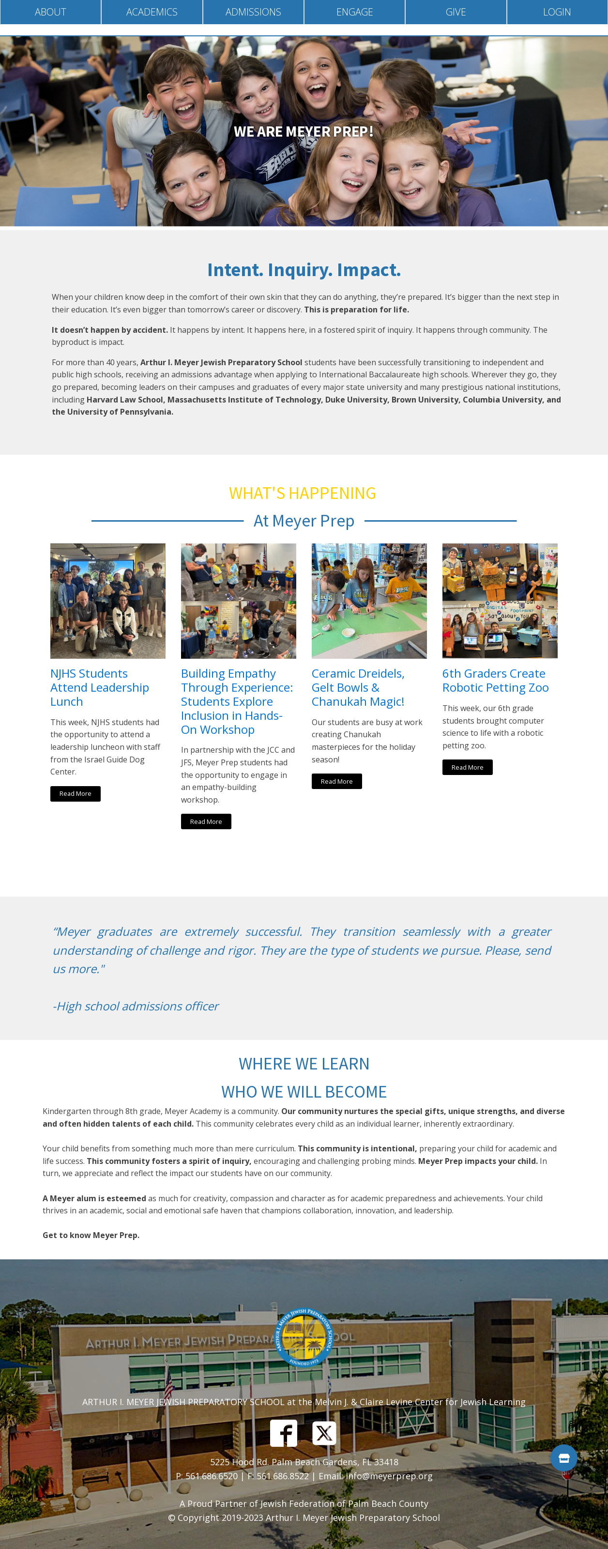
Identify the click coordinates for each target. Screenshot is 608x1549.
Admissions (253, 11)
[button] (564, 1458)
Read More (75, 793)
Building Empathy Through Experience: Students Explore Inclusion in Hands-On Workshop (237, 701)
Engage (354, 11)
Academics (152, 11)
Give (456, 11)
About (50, 11)
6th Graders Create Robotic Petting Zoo (495, 680)
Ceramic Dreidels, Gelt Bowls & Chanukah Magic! (358, 687)
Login (557, 11)
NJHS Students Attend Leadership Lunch (99, 687)
